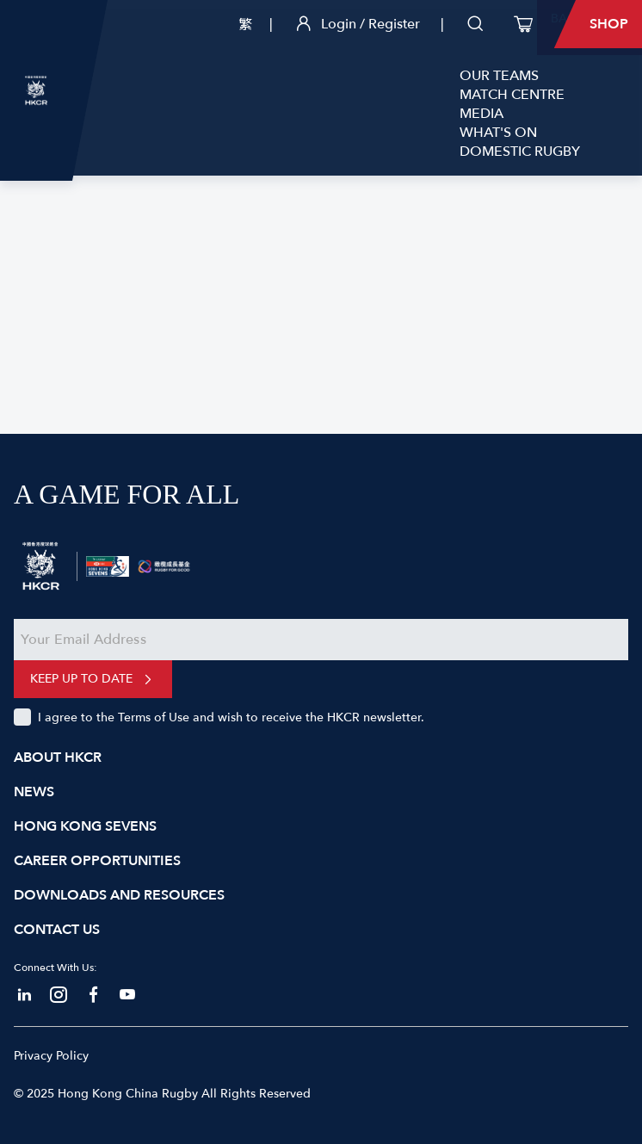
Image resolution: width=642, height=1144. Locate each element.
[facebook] (93, 995)
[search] (475, 24)
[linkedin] (24, 995)
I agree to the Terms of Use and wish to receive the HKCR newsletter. (231, 717)
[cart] (523, 24)
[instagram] (58, 995)
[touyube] (127, 995)
